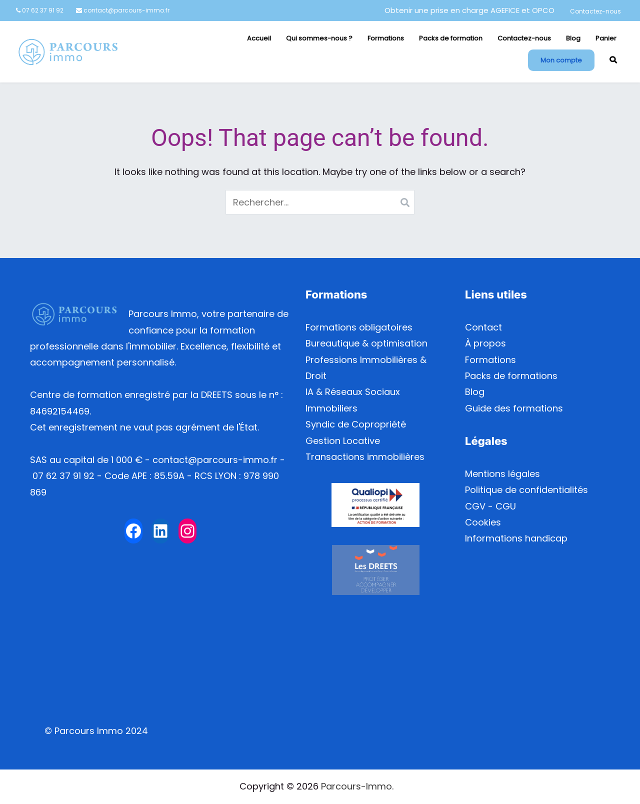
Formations (386, 38)
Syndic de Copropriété (356, 424)
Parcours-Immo (356, 786)
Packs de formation (450, 38)
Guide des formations (514, 408)
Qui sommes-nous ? (319, 38)
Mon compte (561, 60)
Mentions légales (502, 474)
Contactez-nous (595, 11)
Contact (483, 327)
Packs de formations (511, 376)
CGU (506, 506)
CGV (475, 506)
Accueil (259, 38)
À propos (485, 343)
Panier (606, 38)
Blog (573, 38)
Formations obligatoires (359, 327)
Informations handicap (516, 538)
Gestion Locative (343, 440)
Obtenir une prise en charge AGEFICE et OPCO (469, 10)
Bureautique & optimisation (367, 343)
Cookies (483, 522)
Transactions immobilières (365, 456)
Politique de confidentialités (526, 490)
